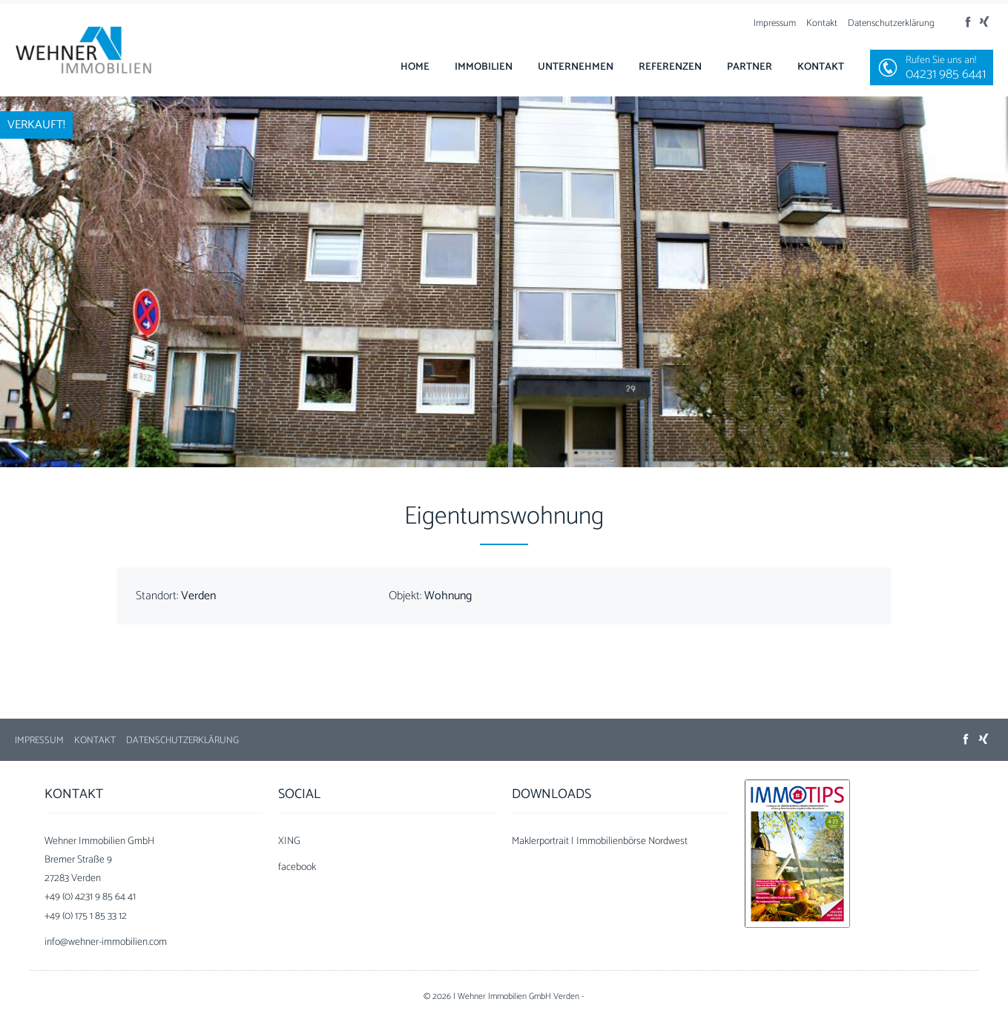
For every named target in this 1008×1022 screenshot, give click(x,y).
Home (415, 67)
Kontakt (821, 23)
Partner (749, 67)
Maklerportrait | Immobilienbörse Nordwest (600, 841)
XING (289, 841)
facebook (297, 867)
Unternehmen (575, 67)
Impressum (775, 23)
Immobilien (484, 67)
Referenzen (670, 67)
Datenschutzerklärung (891, 23)
